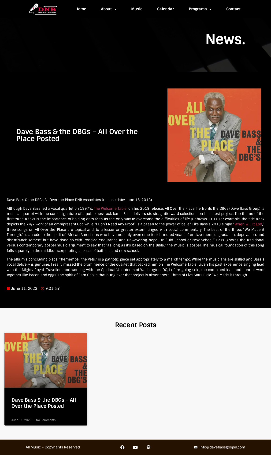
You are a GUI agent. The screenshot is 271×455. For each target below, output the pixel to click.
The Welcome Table (110, 208)
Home (80, 9)
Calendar (165, 9)
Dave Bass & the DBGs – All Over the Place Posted (43, 403)
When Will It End (248, 224)
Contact (233, 9)
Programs (200, 9)
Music (136, 9)
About (108, 9)
